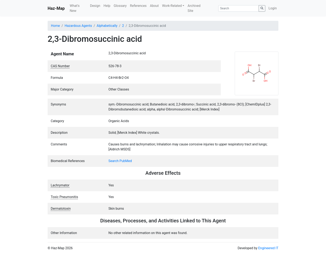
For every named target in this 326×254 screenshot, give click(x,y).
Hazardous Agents (78, 26)
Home (55, 26)
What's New (74, 8)
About (154, 6)
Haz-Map (56, 8)
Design (95, 6)
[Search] (238, 8)
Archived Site (194, 8)
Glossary (120, 6)
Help (107, 6)
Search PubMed (120, 161)
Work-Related (172, 6)
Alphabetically (107, 26)
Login (273, 8)
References (138, 6)
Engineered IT (268, 248)
